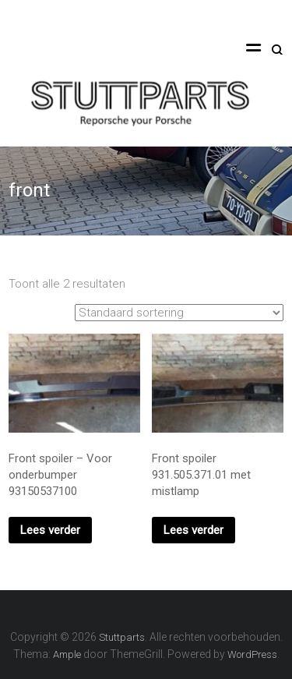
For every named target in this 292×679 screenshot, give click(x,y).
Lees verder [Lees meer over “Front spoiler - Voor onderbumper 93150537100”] (50, 530)
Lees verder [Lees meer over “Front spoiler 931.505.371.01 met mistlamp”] (193, 530)
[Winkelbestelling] (179, 312)
